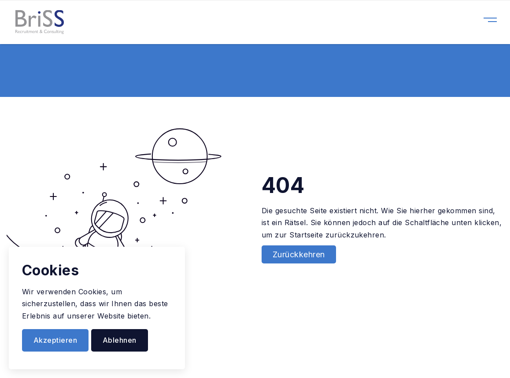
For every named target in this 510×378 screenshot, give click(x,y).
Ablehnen (120, 340)
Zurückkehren (299, 254)
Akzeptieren (55, 340)
